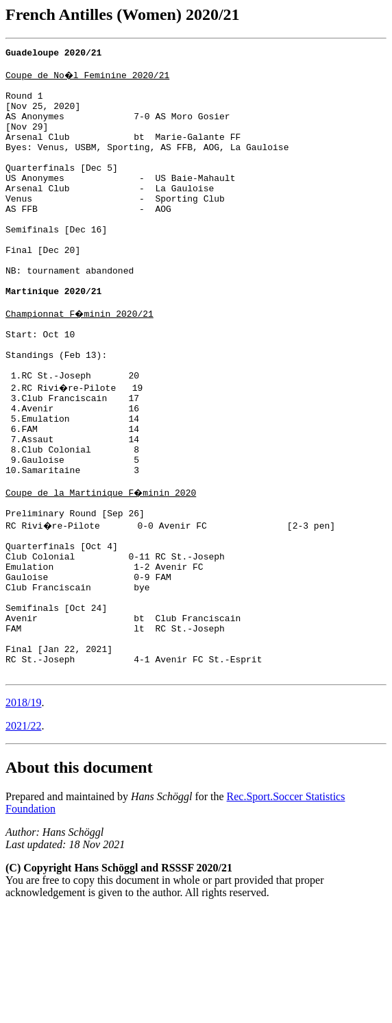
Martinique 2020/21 (53, 338)
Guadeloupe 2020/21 (53, 54)
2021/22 (23, 839)
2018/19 (23, 815)
